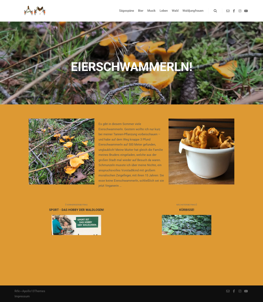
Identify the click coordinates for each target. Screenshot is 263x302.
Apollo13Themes (33, 291)
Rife (17, 291)
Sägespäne (146, 54)
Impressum (22, 296)
